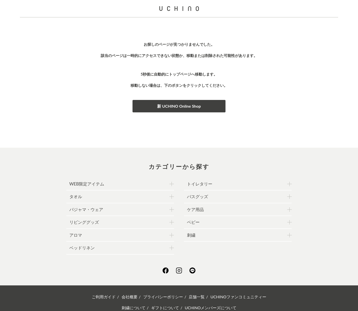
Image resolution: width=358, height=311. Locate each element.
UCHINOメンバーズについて (210, 307)
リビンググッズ (84, 222)
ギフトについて (165, 307)
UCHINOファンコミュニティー (238, 296)
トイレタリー (199, 183)
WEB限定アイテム (86, 183)
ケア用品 (195, 209)
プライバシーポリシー (163, 296)
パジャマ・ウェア (86, 209)
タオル (75, 196)
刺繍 (191, 235)
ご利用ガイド (104, 296)
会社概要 (129, 296)
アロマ (75, 235)
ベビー (193, 222)
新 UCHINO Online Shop (179, 106)
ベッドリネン (82, 247)
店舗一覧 (197, 296)
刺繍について (133, 307)
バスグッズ (197, 196)
